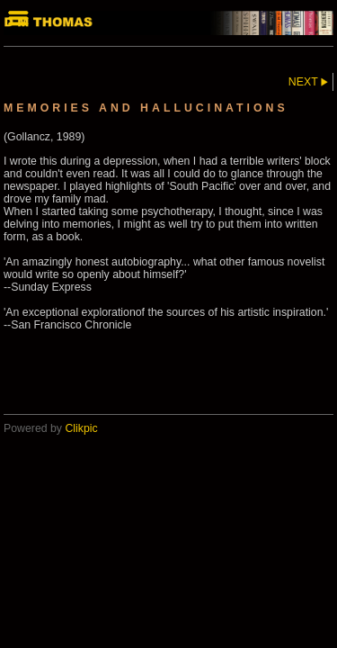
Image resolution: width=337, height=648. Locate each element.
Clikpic (81, 428)
